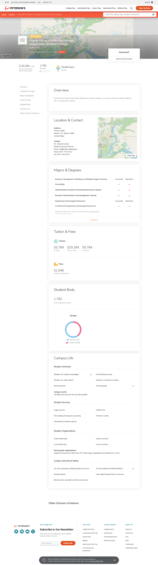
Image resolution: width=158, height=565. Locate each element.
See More (94, 220)
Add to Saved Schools (124, 59)
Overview (23, 87)
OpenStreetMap (143, 19)
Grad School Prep (83, 8)
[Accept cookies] (113, 560)
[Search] (131, 8)
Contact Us (129, 533)
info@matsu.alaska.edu (68, 149)
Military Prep (122, 8)
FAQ (39, 2)
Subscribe (68, 543)
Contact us (47, 2)
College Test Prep (88, 529)
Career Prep (96, 8)
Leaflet (131, 19)
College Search (109, 529)
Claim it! (61, 52)
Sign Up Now (144, 8)
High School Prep (109, 8)
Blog (7, 2)
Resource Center (109, 540)
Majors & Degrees (27, 95)
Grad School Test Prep (90, 533)
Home (4, 14)
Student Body (25, 104)
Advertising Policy (132, 548)
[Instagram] (33, 531)
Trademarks (130, 544)
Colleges (12, 14)
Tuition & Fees (25, 100)
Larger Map (6, 56)
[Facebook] (22, 531)
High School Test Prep (90, 544)
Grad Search (108, 533)
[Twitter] (16, 531)
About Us (129, 529)
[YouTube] (27, 531)
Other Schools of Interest (29, 113)
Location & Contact (27, 91)
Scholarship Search (110, 537)
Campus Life (25, 109)
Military (85, 540)
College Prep (70, 8)
